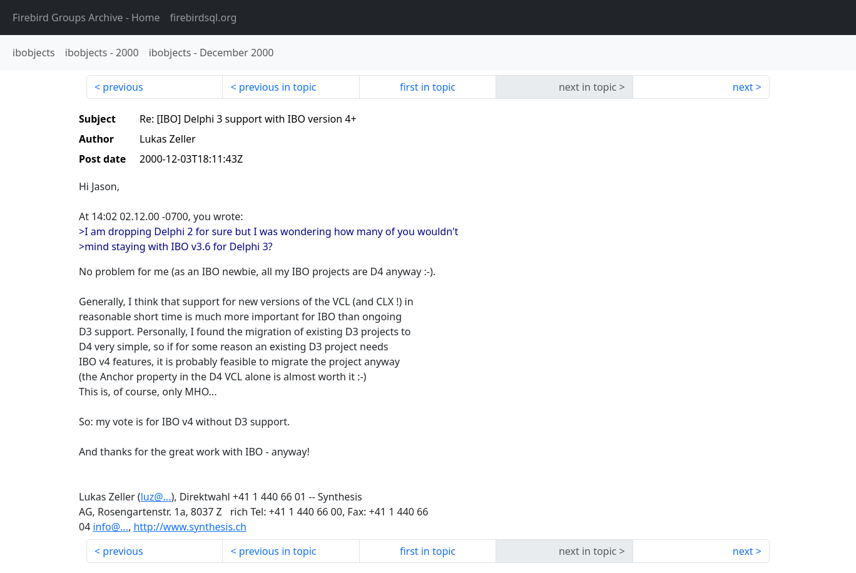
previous (123, 87)
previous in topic (278, 87)
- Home (86, 17)
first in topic (428, 87)
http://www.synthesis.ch (190, 527)
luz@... (156, 497)
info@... (110, 527)
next (743, 87)
